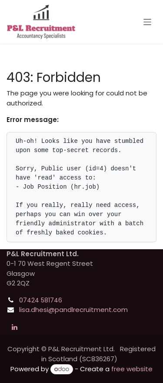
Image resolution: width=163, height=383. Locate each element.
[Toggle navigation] (147, 21)
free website (132, 368)
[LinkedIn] (14, 327)
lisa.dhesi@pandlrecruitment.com (73, 309)
